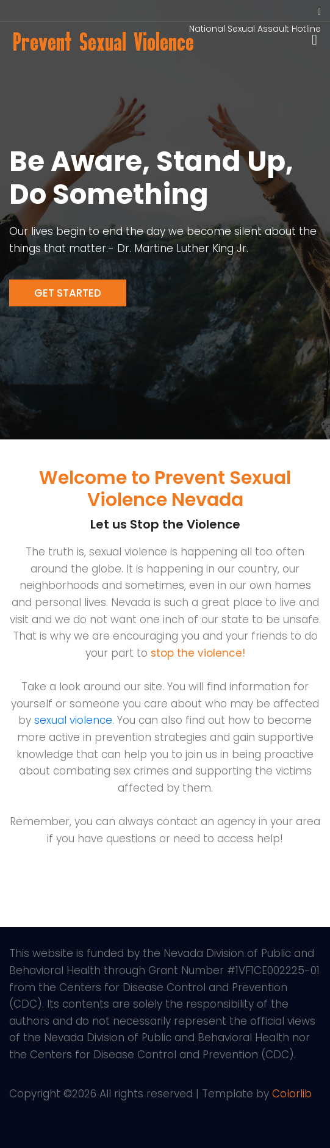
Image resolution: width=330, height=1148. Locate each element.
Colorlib (292, 1093)
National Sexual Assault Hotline (255, 29)
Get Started (67, 293)
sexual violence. (74, 720)
